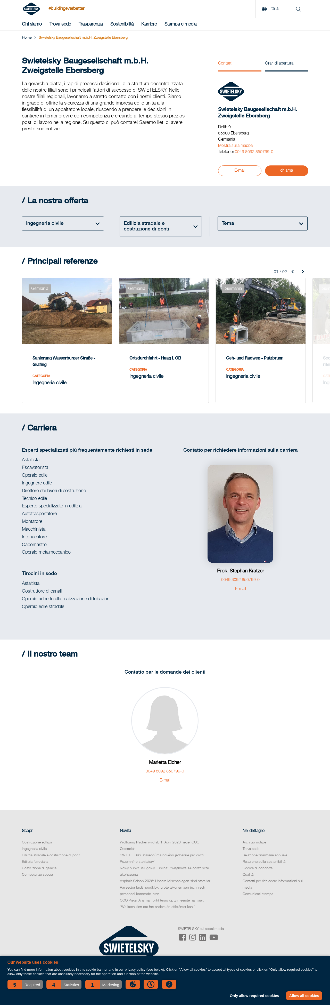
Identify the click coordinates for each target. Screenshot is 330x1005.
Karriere (149, 24)
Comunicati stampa (258, 894)
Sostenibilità (122, 24)
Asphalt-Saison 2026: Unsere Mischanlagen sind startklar (165, 881)
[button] (25, 984)
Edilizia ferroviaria (35, 862)
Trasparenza (91, 24)
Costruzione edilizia (37, 842)
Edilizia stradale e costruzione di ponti (51, 855)
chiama (286, 171)
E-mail (239, 171)
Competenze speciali (38, 874)
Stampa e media (180, 24)
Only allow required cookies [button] (254, 996)
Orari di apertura (279, 63)
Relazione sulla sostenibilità (264, 862)
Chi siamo (32, 24)
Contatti (225, 63)
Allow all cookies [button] (304, 996)
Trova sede (60, 24)
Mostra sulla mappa (235, 146)
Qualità (248, 874)
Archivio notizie (254, 842)
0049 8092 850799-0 (254, 152)
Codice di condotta (258, 868)
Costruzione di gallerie (39, 868)
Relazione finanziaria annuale (265, 855)
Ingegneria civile (34, 849)
